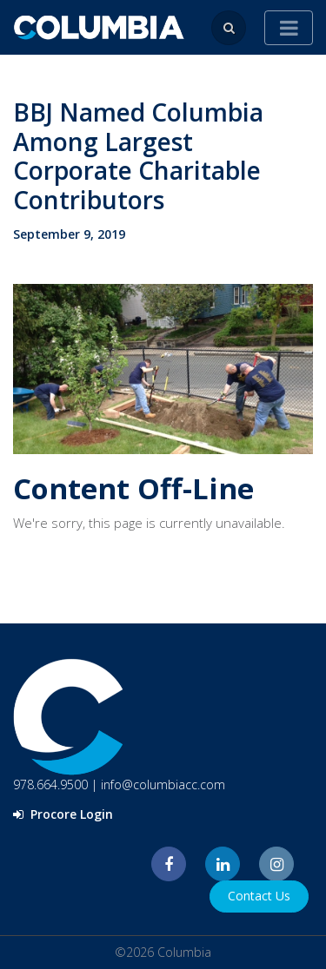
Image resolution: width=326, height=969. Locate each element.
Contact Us (259, 895)
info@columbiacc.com (163, 784)
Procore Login (63, 814)
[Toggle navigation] (288, 27)
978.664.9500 (50, 784)
